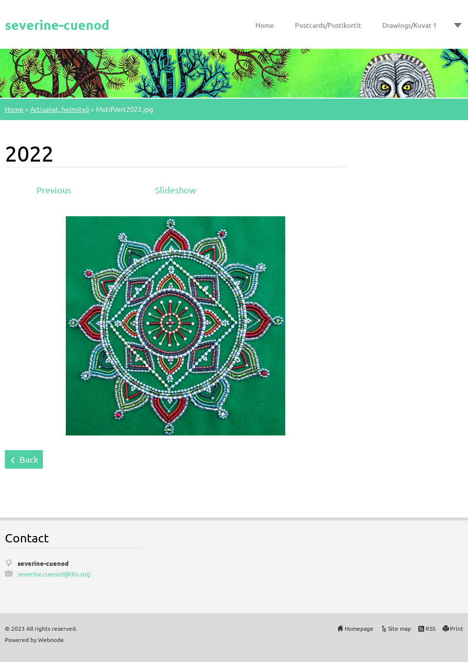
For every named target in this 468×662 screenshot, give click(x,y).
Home (264, 25)
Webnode (51, 639)
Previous (54, 190)
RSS (430, 628)
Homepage (359, 628)
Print (456, 628)
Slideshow (175, 190)
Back (29, 459)
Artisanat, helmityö (59, 108)
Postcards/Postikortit (328, 25)
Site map (399, 628)
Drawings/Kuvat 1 (409, 25)
